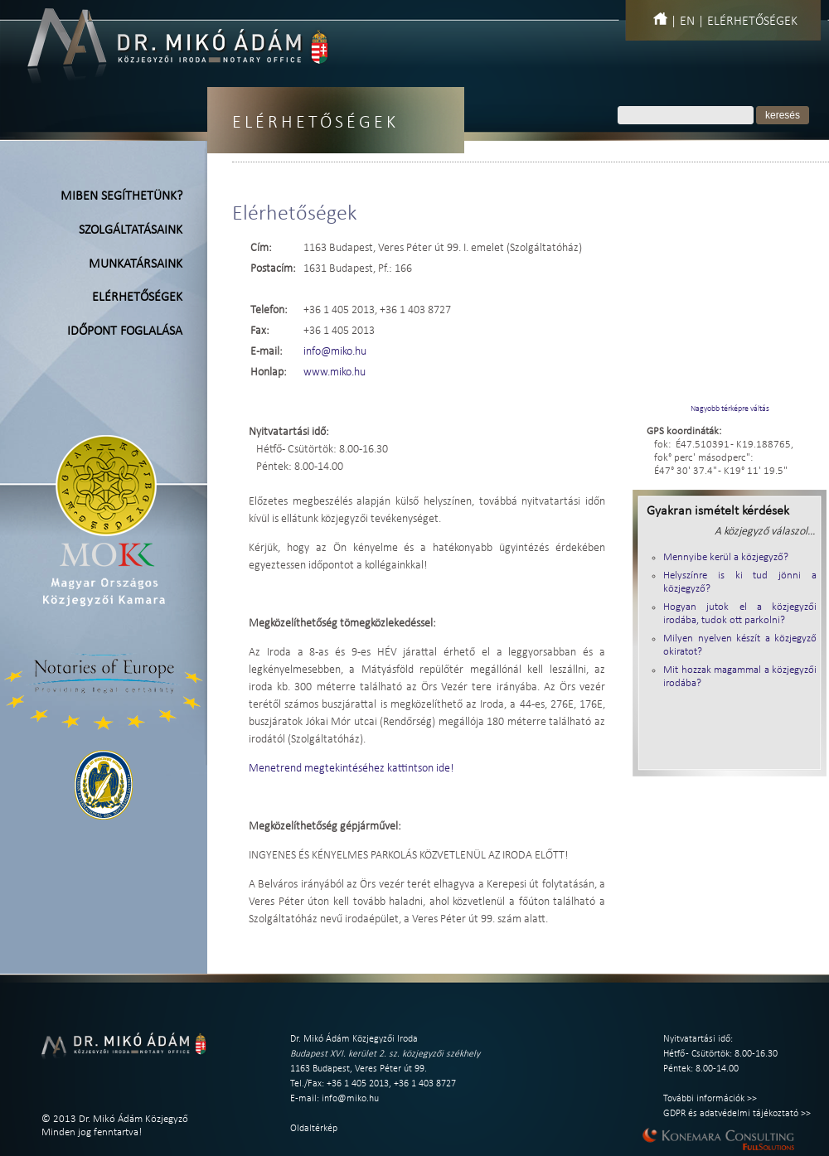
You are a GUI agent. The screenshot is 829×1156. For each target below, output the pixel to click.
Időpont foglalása (124, 331)
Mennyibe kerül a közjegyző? (725, 557)
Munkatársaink (135, 264)
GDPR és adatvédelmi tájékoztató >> (737, 1114)
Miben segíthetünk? (121, 196)
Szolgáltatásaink (130, 230)
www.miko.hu (334, 372)
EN (687, 21)
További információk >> (710, 1099)
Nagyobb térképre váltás (730, 409)
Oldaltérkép (313, 1129)
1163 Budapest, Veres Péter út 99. (358, 1069)
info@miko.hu (334, 352)
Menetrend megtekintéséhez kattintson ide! (351, 768)
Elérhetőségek (752, 21)
